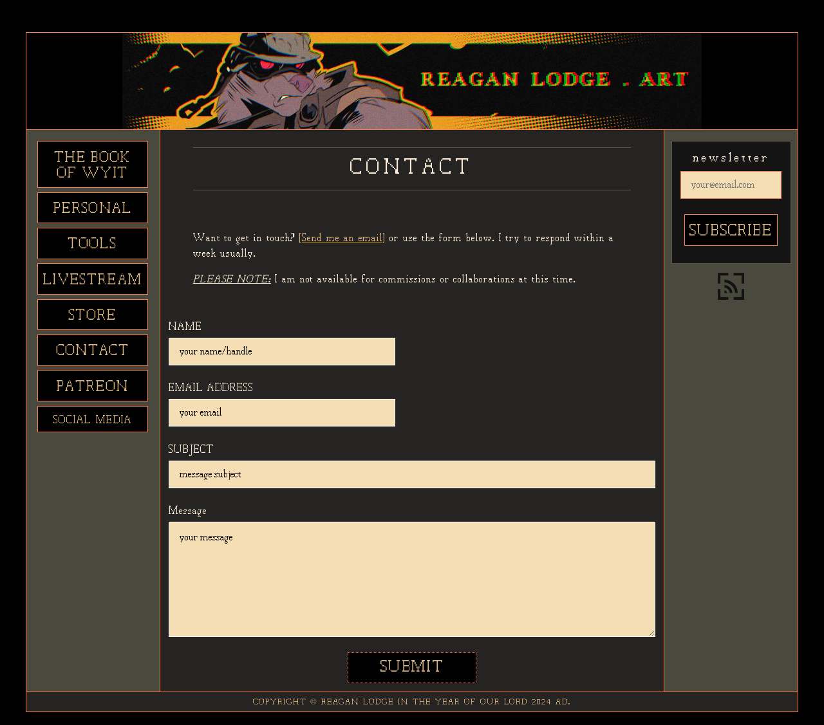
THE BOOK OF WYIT (93, 166)
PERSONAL (93, 209)
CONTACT (93, 351)
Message (188, 511)
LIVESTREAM (92, 280)
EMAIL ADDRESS (211, 388)
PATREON (93, 387)
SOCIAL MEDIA (93, 420)
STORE (93, 316)
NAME (185, 327)
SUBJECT (191, 450)
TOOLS (92, 244)
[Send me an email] (342, 238)
